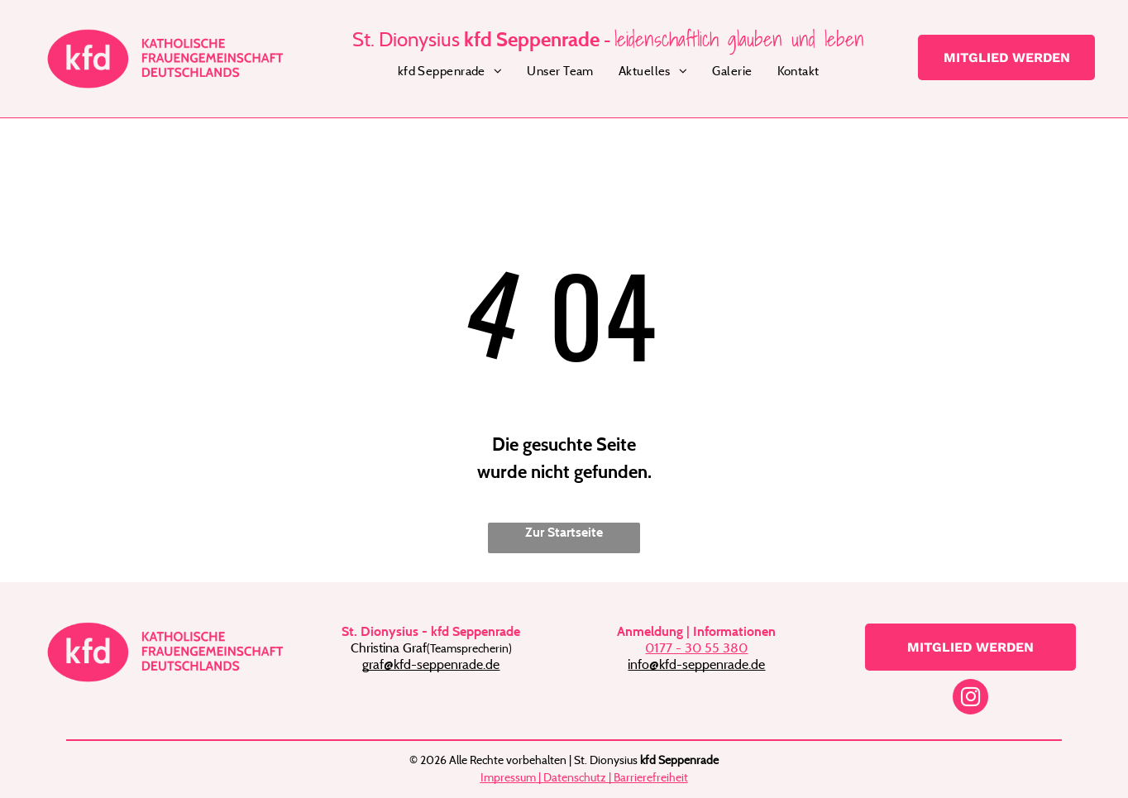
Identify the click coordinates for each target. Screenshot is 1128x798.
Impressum (508, 777)
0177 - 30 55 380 (696, 647)
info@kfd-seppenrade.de (696, 664)
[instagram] (970, 699)
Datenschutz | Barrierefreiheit (615, 777)
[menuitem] (450, 71)
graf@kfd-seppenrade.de (430, 664)
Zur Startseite (564, 532)
